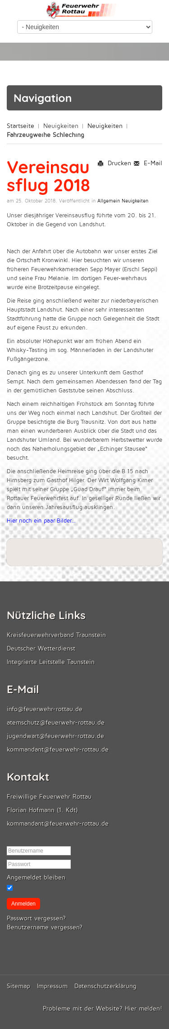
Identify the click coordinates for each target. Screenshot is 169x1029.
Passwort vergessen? (36, 918)
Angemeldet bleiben (36, 877)
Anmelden (23, 904)
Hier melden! (143, 1008)
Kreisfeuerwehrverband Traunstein (56, 635)
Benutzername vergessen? (44, 927)
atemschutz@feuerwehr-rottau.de (56, 722)
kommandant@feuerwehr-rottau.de (58, 749)
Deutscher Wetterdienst (41, 648)
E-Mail (147, 163)
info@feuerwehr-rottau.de (44, 709)
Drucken (114, 163)
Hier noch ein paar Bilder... (41, 521)
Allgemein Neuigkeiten (122, 201)
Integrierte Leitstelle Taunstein (51, 662)
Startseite (20, 126)
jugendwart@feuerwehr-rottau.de (55, 736)
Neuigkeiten (105, 126)
